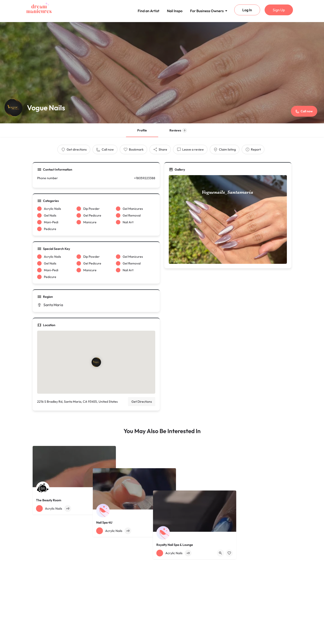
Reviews (178, 130)
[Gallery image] (228, 219)
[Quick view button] (100, 508)
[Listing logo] (13, 108)
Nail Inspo (174, 11)
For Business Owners (207, 11)
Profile (142, 130)
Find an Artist (148, 11)
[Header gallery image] (162, 72)
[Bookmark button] (108, 508)
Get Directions (141, 402)
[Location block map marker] (96, 362)
